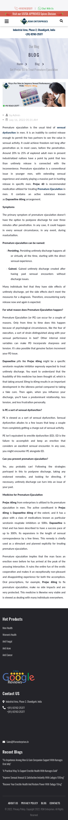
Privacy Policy (29, 803)
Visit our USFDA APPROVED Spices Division (34, 14)
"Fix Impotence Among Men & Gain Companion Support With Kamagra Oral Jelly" (32, 762)
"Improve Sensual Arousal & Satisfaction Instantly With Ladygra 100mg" (33, 777)
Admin (16, 115)
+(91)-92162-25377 (16, 707)
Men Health (7, 628)
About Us (13, 803)
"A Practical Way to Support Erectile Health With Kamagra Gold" (30, 771)
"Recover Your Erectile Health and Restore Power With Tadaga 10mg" (32, 784)
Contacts (55, 803)
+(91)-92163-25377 (34, 34)
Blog (37, 64)
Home (20, 64)
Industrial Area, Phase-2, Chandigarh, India (34, 30)
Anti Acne (7, 648)
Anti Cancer (7, 655)
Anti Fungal (7, 641)
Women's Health (9, 634)
